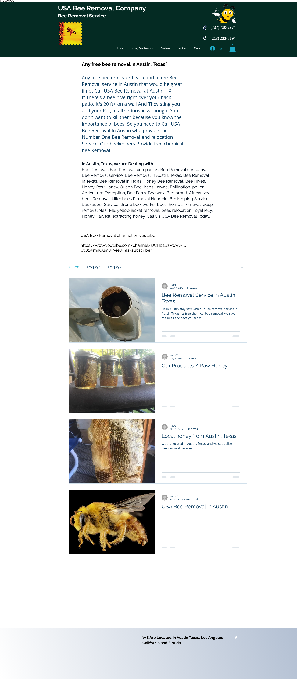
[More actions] (239, 286)
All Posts (74, 267)
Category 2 (115, 267)
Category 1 (94, 267)
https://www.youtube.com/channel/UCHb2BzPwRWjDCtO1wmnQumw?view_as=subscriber (134, 248)
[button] (232, 48)
